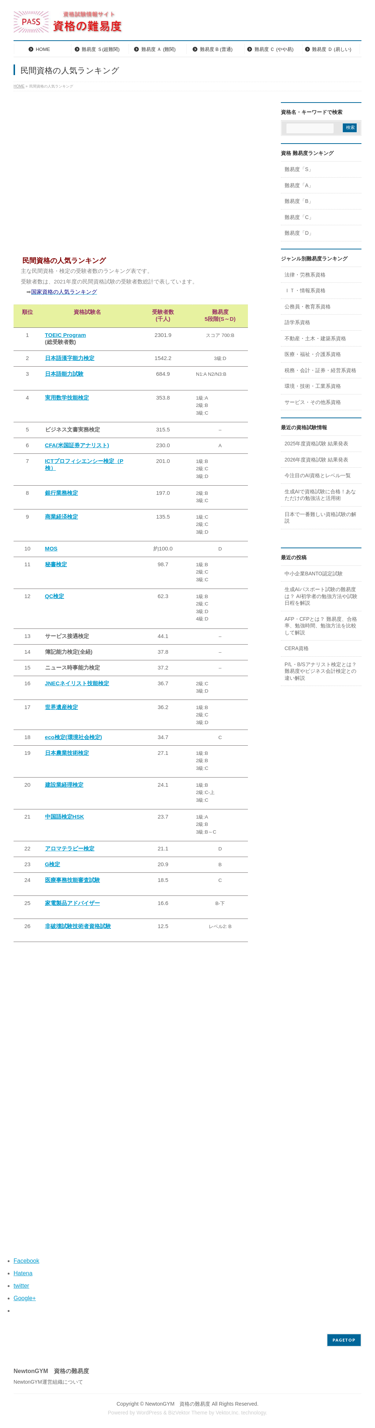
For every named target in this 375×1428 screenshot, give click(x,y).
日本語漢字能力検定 (69, 358)
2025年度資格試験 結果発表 (316, 443)
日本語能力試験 (64, 374)
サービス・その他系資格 (313, 402)
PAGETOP (344, 1340)
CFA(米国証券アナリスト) (77, 445)
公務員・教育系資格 (308, 306)
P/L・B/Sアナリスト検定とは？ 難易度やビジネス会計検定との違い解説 (321, 671)
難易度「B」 (299, 201)
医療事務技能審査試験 (72, 880)
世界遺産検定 (61, 707)
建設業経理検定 (64, 785)
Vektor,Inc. (228, 1413)
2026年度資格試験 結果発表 (316, 460)
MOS (51, 548)
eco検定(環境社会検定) (73, 737)
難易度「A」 (299, 185)
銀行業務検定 (61, 493)
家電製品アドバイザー (72, 903)
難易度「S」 (299, 169)
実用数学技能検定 (67, 397)
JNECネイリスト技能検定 (77, 683)
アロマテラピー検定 (69, 848)
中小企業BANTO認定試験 (314, 573)
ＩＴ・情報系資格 (305, 290)
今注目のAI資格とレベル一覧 (318, 475)
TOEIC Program (65, 335)
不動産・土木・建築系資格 (315, 338)
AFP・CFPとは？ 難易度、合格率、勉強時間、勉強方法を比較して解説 (321, 625)
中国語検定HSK (64, 816)
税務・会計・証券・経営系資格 (320, 370)
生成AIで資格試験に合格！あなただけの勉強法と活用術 (320, 495)
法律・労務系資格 (305, 275)
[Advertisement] (130, 177)
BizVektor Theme (187, 1413)
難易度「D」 (299, 233)
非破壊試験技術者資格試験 (78, 926)
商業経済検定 (61, 516)
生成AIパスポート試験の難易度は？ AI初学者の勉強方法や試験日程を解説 (321, 596)
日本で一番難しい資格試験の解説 (320, 518)
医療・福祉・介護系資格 (313, 354)
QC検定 (54, 596)
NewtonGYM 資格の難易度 (178, 1404)
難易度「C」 (299, 217)
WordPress (149, 1413)
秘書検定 (56, 564)
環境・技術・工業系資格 (313, 386)
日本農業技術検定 (67, 753)
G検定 (52, 864)
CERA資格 (297, 648)
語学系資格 (297, 322)
